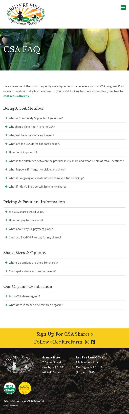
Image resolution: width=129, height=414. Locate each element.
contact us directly (16, 96)
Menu (123, 7)
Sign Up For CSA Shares (63, 334)
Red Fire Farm (26, 14)
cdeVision (14, 405)
